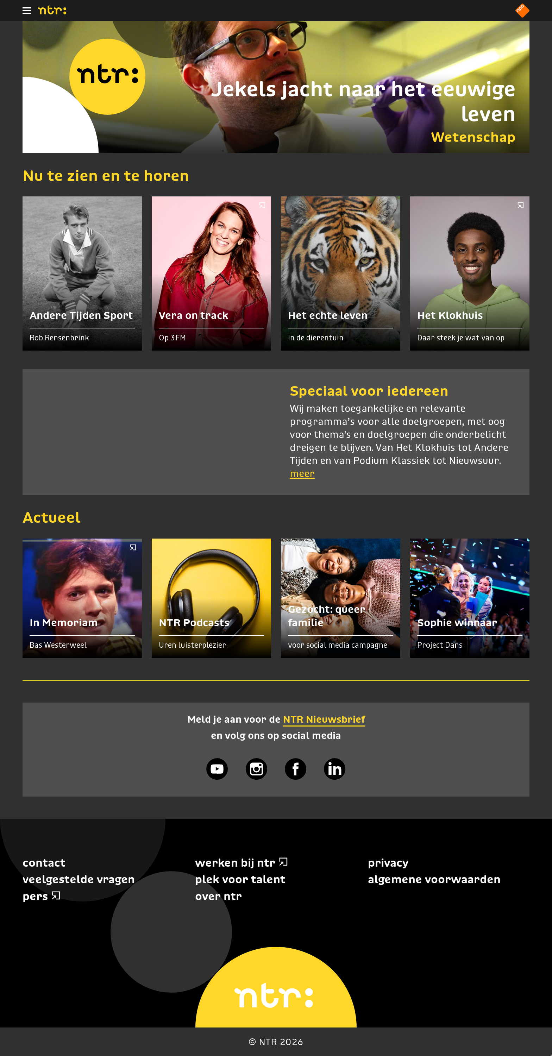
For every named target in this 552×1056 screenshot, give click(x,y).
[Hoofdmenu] (26, 10)
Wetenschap (473, 137)
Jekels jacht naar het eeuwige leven (363, 101)
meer (302, 474)
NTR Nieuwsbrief (324, 719)
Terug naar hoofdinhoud (551, 1055)
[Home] (52, 12)
